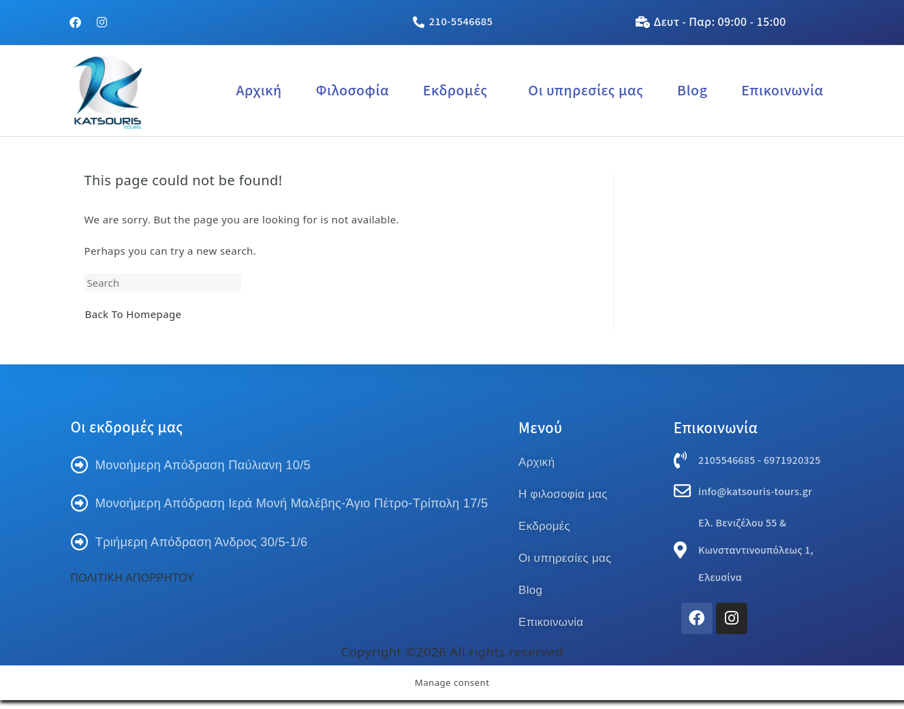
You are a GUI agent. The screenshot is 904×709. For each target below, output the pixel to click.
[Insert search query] (162, 283)
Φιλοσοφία (352, 90)
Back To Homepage (133, 314)
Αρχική (258, 90)
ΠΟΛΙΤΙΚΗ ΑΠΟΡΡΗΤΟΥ (134, 631)
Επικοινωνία (782, 90)
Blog (692, 90)
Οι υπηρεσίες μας (585, 90)
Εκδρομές (455, 90)
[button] (459, 90)
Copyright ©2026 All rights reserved (452, 660)
